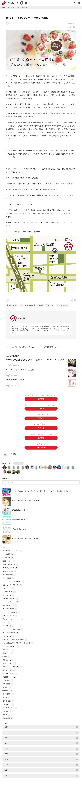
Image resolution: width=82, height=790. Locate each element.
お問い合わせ (41, 450)
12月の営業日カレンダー (15, 380)
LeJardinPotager (9, 573)
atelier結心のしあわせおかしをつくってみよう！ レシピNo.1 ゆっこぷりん (35, 360)
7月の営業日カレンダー (19, 531)
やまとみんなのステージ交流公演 (14, 642)
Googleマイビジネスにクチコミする (19, 204)
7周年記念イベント (10, 567)
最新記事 (4, 481)
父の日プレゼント (9, 710)
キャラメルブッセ (9, 608)
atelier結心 (10, 3)
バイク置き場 (8, 628)
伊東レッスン (8, 652)
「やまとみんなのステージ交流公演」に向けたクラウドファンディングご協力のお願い (40, 493)
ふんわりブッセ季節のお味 (12, 631)
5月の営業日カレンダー (50, 347)
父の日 (6, 700)
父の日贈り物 (8, 713)
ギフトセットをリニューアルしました (20, 370)
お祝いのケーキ (9, 594)
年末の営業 (7, 686)
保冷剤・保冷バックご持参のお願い (28, 17)
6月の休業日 (8, 560)
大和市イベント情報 (10, 669)
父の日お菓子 (8, 703)
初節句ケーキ (8, 662)
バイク (6, 625)
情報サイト (7, 693)
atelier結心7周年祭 (10, 570)
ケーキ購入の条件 (62, 305)
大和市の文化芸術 (9, 672)
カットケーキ (8, 597)
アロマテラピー (9, 577)
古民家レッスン (9, 666)
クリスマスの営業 (9, 611)
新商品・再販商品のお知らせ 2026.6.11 (25, 541)
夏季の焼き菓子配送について (21, 522)
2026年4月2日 (71, 23)
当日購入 (6, 689)
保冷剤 (40, 305)
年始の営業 (7, 683)
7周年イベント (8, 563)
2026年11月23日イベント (12, 553)
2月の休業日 (8, 556)
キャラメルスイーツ (10, 601)
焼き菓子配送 (8, 696)
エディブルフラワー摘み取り (13, 584)
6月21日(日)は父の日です (20, 512)
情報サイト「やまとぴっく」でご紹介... (23, 347)
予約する (41, 399)
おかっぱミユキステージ (12, 587)
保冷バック (49, 305)
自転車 (6, 717)
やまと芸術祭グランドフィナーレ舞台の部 (17, 645)
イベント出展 (8, 580)
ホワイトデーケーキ (10, 635)
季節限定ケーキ (9, 679)
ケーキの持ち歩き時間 (28, 305)
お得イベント (8, 590)
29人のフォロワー (7, 465)
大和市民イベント (9, 676)
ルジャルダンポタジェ (11, 649)
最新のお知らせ (12, 305)
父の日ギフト (8, 707)
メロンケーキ (8, 638)
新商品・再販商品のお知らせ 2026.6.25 (25, 503)
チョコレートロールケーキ (12, 621)
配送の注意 (7, 720)
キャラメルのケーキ (10, 604)
